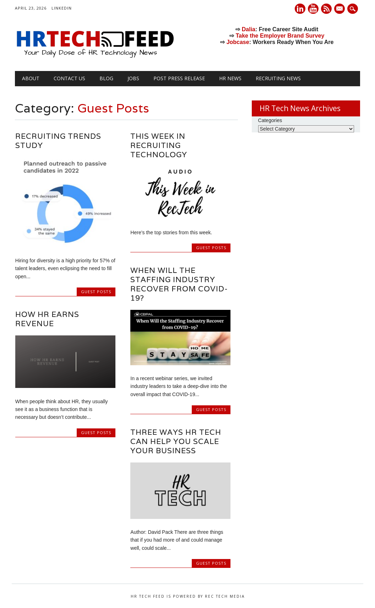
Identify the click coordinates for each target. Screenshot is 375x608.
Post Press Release (179, 78)
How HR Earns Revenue (47, 319)
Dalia (248, 29)
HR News (230, 78)
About (30, 78)
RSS (326, 9)
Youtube (313, 9)
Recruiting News (278, 78)
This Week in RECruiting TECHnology (158, 145)
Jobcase (238, 42)
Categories (270, 120)
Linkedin (300, 9)
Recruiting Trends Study (58, 140)
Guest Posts (96, 291)
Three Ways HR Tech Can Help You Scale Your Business (175, 441)
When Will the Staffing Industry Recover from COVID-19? (179, 284)
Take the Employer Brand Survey (280, 36)
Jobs (133, 78)
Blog (106, 78)
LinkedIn (61, 8)
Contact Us (69, 78)
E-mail (340, 9)
